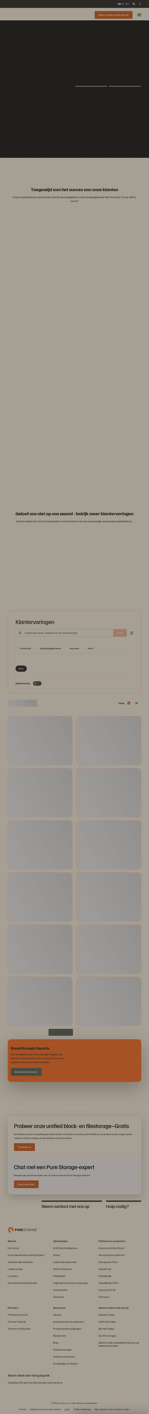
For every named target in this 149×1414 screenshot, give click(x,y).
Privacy (23, 1409)
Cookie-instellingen (82, 1409)
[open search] (133, 3)
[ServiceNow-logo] (74, 168)
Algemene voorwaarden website (45, 1409)
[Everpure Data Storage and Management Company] (22, 1229)
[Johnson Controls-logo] (93, 168)
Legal (67, 1409)
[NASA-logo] (111, 168)
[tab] (23, 1206)
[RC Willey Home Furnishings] (37, 168)
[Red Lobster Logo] (46, 168)
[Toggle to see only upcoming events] (37, 683)
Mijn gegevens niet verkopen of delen (112, 1409)
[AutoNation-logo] (65, 168)
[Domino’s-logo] (102, 168)
